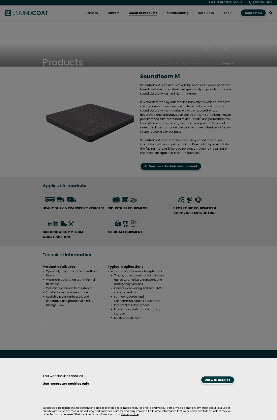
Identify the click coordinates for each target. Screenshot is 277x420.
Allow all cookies (217, 380)
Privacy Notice (129, 414)
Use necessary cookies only (66, 383)
